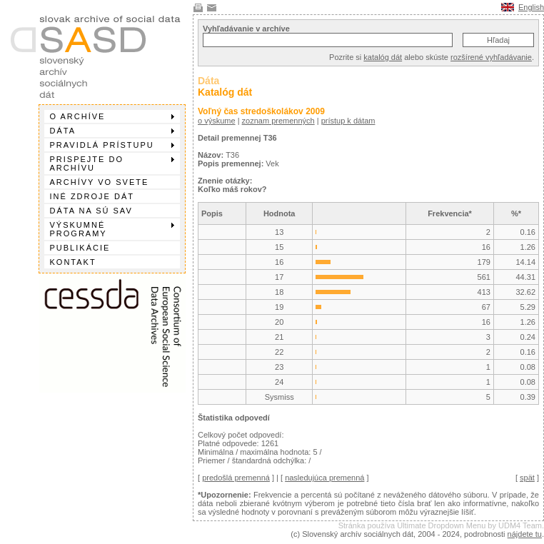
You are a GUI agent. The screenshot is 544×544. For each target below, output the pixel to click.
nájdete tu (525, 534)
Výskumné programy (112, 229)
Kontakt (73, 262)
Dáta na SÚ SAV (91, 210)
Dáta (112, 130)
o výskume (217, 120)
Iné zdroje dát (92, 196)
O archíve (112, 116)
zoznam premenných (278, 120)
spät (527, 477)
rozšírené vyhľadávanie (491, 57)
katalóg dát (382, 57)
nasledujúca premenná (324, 477)
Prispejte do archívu (112, 163)
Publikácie (80, 247)
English (531, 7)
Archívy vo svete (99, 182)
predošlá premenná (236, 477)
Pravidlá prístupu (112, 145)
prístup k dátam (348, 120)
